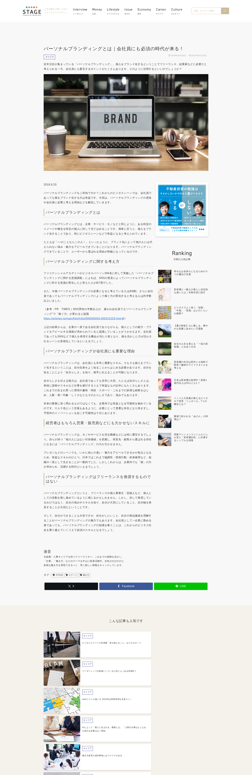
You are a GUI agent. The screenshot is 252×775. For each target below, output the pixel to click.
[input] (206, 11)
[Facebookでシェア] (126, 586)
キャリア (50, 57)
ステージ (71, 575)
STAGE (58, 575)
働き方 (84, 575)
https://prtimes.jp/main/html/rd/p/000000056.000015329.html (84, 318)
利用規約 (163, 753)
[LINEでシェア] (181, 586)
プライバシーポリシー (138, 753)
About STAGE (92, 753)
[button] (225, 11)
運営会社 (112, 753)
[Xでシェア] (71, 586)
